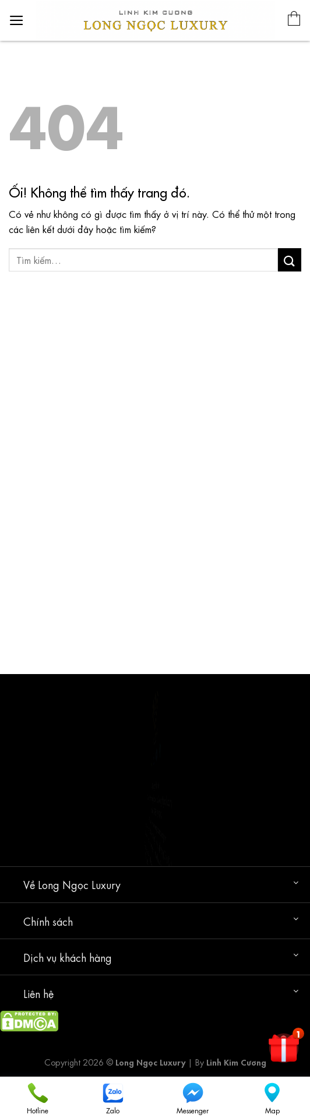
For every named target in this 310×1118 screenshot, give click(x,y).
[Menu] (16, 20)
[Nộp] (289, 259)
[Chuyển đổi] (295, 882)
